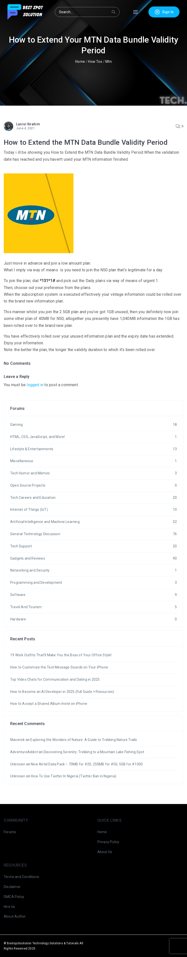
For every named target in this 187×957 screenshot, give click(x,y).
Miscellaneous (93, 461)
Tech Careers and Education (93, 498)
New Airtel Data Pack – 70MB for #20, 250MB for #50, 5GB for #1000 (87, 764)
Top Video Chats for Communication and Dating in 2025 (55, 679)
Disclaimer (12, 887)
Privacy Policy (108, 842)
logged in (35, 384)
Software (93, 595)
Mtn (108, 62)
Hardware (93, 619)
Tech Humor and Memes (93, 473)
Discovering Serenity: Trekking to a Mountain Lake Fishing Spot (94, 752)
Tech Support (93, 546)
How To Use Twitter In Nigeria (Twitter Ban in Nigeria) (73, 776)
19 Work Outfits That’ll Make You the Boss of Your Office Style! (61, 655)
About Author (15, 916)
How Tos (95, 62)
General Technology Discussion (93, 534)
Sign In (164, 12)
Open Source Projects (93, 486)
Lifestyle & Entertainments (93, 449)
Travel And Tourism (93, 607)
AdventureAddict (24, 752)
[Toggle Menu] (135, 12)
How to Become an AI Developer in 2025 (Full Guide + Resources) (62, 692)
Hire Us (9, 907)
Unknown (17, 764)
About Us (104, 852)
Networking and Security (93, 571)
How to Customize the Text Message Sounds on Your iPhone (59, 667)
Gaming (93, 425)
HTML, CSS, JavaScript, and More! (93, 437)
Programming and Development (93, 583)
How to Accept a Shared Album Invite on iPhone (48, 704)
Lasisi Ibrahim (28, 124)
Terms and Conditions (21, 877)
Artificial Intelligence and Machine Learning (93, 522)
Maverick (17, 740)
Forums (10, 832)
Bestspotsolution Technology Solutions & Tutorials (43, 943)
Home (80, 62)
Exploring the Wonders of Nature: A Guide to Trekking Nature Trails (83, 740)
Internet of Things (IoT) (93, 510)
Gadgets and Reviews (93, 559)
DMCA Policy (14, 897)
